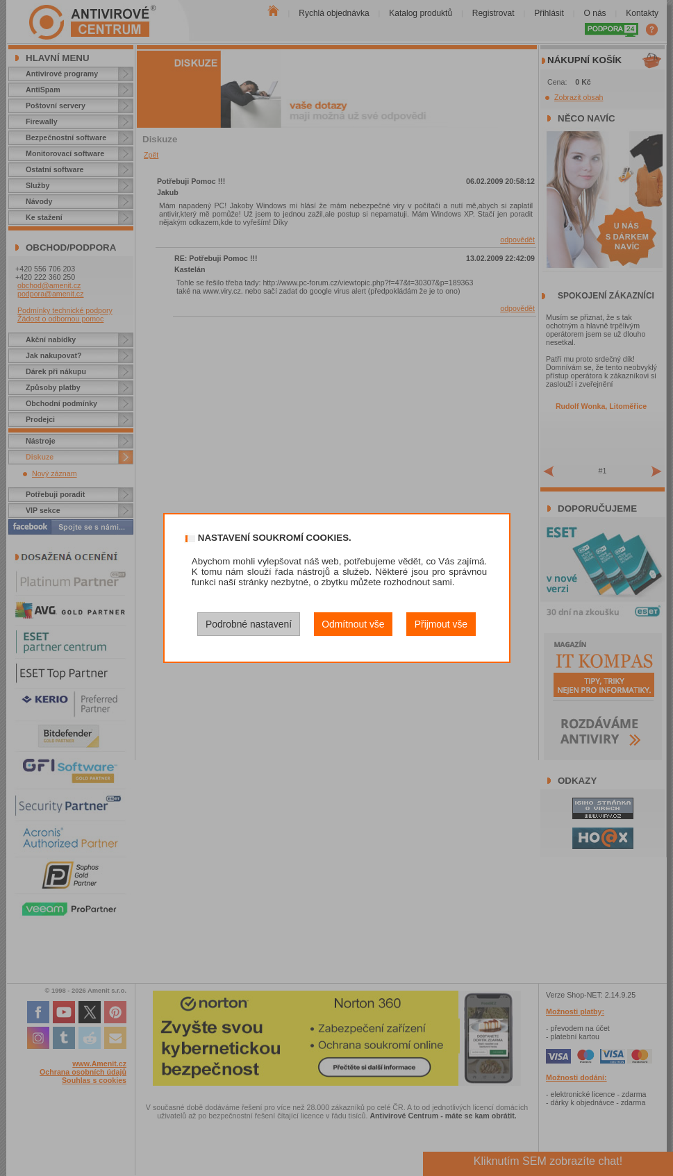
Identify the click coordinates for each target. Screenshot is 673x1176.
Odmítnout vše (353, 624)
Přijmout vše (441, 624)
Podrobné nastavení (249, 624)
